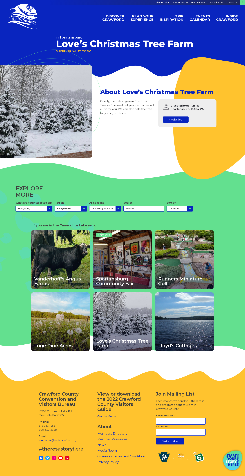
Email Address (165, 415)
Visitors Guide (162, 2)
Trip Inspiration (171, 17)
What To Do (81, 51)
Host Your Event (199, 2)
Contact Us (232, 2)
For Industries (216, 2)
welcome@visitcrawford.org (57, 440)
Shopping (63, 51)
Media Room (107, 450)
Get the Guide (106, 416)
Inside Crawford (227, 17)
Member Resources (112, 439)
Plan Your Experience (142, 17)
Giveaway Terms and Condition (121, 456)
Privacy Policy (108, 462)
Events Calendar (200, 17)
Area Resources (180, 2)
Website (175, 119)
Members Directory (112, 433)
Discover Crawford (113, 17)
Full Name (162, 426)
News (101, 445)
